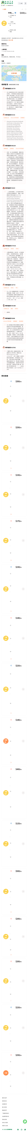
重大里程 (4, 1107)
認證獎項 (4, 1104)
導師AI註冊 (5, 1125)
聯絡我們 (4, 1110)
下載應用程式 (5, 1113)
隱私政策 (4, 1119)
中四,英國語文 (11, 13)
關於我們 (4, 1098)
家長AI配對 (5, 1122)
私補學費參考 (5, 1116)
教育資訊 (4, 1101)
